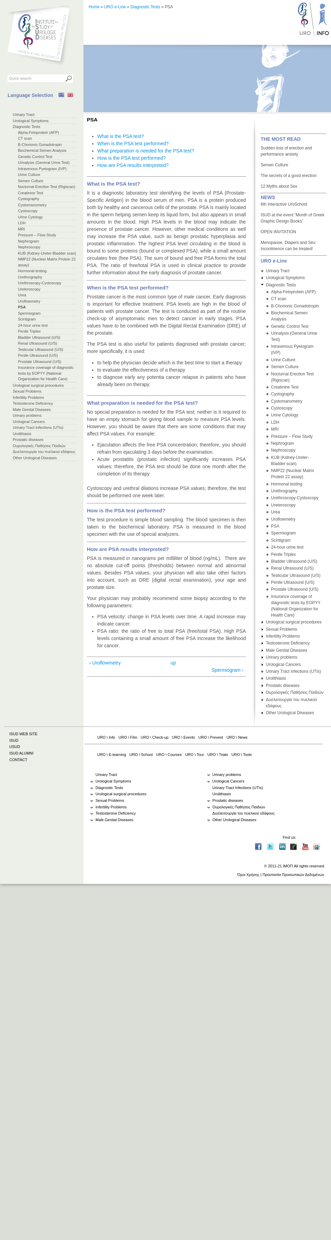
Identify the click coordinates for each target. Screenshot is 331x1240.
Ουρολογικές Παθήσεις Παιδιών (39, 446)
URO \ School (141, 754)
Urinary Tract (23, 114)
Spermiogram (29, 313)
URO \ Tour (194, 754)
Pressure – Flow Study (37, 235)
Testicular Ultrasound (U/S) (40, 349)
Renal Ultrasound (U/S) (37, 343)
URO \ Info (106, 737)
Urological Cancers (29, 422)
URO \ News (237, 737)
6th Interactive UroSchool (284, 204)
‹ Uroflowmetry (105, 663)
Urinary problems (27, 415)
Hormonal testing (32, 271)
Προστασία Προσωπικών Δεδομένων (293, 875)
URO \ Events (183, 737)
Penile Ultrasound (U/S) (38, 355)
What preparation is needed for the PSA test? (145, 151)
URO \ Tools (241, 754)
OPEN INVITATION (278, 231)
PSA (22, 307)
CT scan (25, 138)
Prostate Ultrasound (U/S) (39, 362)
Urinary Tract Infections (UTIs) (38, 427)
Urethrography (30, 277)
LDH (22, 223)
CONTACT (18, 760)
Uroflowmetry (29, 301)
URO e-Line (115, 6)
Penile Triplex (29, 331)
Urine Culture (29, 175)
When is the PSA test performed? (133, 143)
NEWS (268, 197)
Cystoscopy (28, 211)
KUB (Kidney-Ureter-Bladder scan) (47, 253)
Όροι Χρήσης (248, 875)
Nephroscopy (29, 247)
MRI (21, 229)
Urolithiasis (22, 434)
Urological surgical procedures (38, 385)
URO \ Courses (169, 754)
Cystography (28, 199)
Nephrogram (28, 241)
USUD (14, 747)
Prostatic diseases (28, 439)
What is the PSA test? (120, 136)
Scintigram (27, 319)
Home (94, 6)
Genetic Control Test (35, 157)
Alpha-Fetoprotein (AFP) (38, 132)
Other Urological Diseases (35, 458)
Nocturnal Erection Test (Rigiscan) (46, 187)
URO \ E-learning (111, 754)
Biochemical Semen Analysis (42, 150)
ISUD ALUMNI (21, 753)
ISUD (13, 740)
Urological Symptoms (31, 121)
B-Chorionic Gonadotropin (40, 144)
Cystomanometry (32, 205)
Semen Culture (30, 181)
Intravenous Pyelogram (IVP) (42, 169)
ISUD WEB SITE (23, 734)
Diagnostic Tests (26, 127)
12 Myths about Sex (279, 186)
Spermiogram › (227, 670)
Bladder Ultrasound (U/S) (39, 337)
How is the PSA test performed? (131, 158)
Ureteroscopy (29, 289)
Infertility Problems (28, 397)
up (173, 663)
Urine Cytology (30, 217)
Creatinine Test (30, 193)
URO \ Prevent (211, 737)
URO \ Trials (218, 754)
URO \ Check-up (154, 737)
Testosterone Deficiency (33, 403)
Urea (22, 295)
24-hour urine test (33, 325)
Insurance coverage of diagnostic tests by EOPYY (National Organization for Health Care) (45, 373)
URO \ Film (128, 737)
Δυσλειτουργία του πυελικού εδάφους (44, 452)
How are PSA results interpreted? (133, 165)
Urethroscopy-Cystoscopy (39, 283)
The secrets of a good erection (289, 175)
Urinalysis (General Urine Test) (44, 162)
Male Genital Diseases (32, 409)
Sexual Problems (27, 391)
